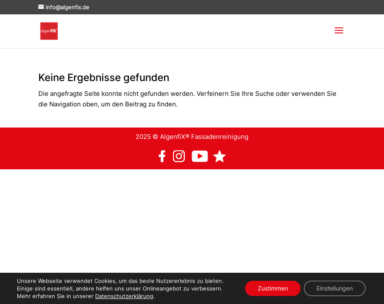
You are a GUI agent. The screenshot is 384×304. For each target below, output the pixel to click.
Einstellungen (335, 288)
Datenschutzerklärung (124, 296)
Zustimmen (273, 288)
